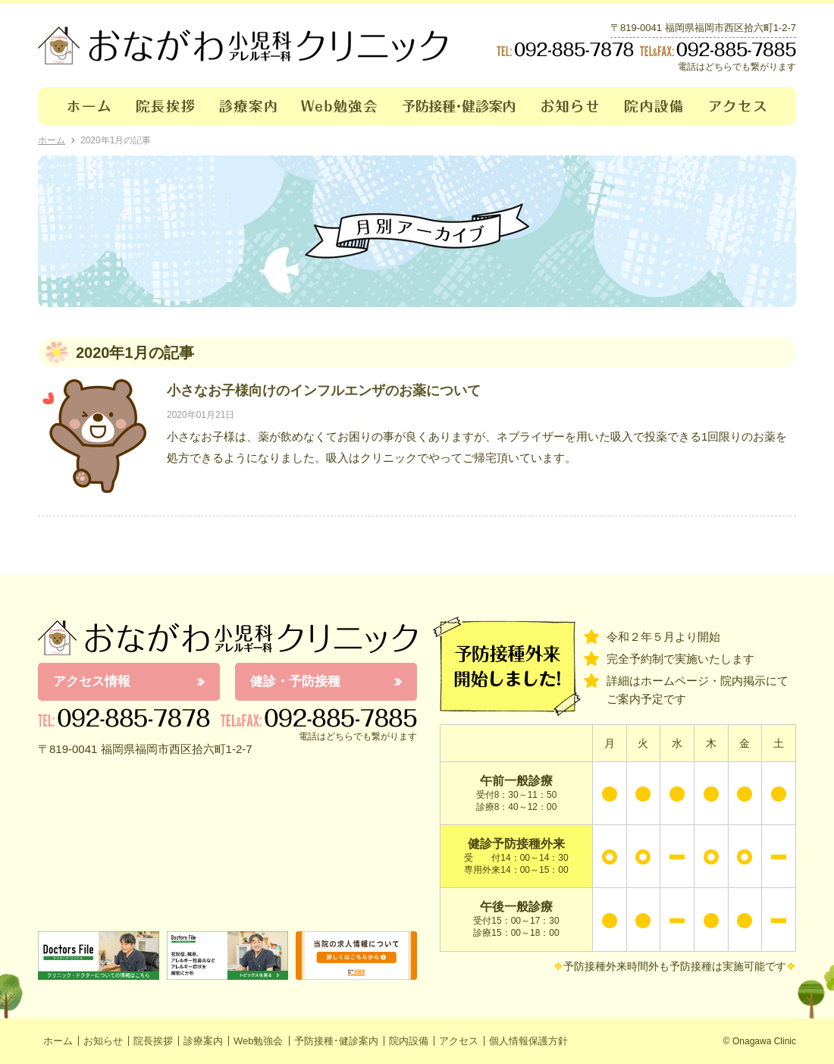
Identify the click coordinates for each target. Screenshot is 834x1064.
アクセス (747, 106)
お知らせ (570, 106)
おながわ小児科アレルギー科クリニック (227, 637)
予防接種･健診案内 (459, 106)
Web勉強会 (339, 106)
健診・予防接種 (295, 681)
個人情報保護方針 (528, 1041)
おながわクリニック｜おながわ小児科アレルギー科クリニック (242, 45)
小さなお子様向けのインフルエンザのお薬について (324, 390)
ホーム (81, 106)
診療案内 (248, 106)
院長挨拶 (166, 106)
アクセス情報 (91, 681)
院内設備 (655, 106)
